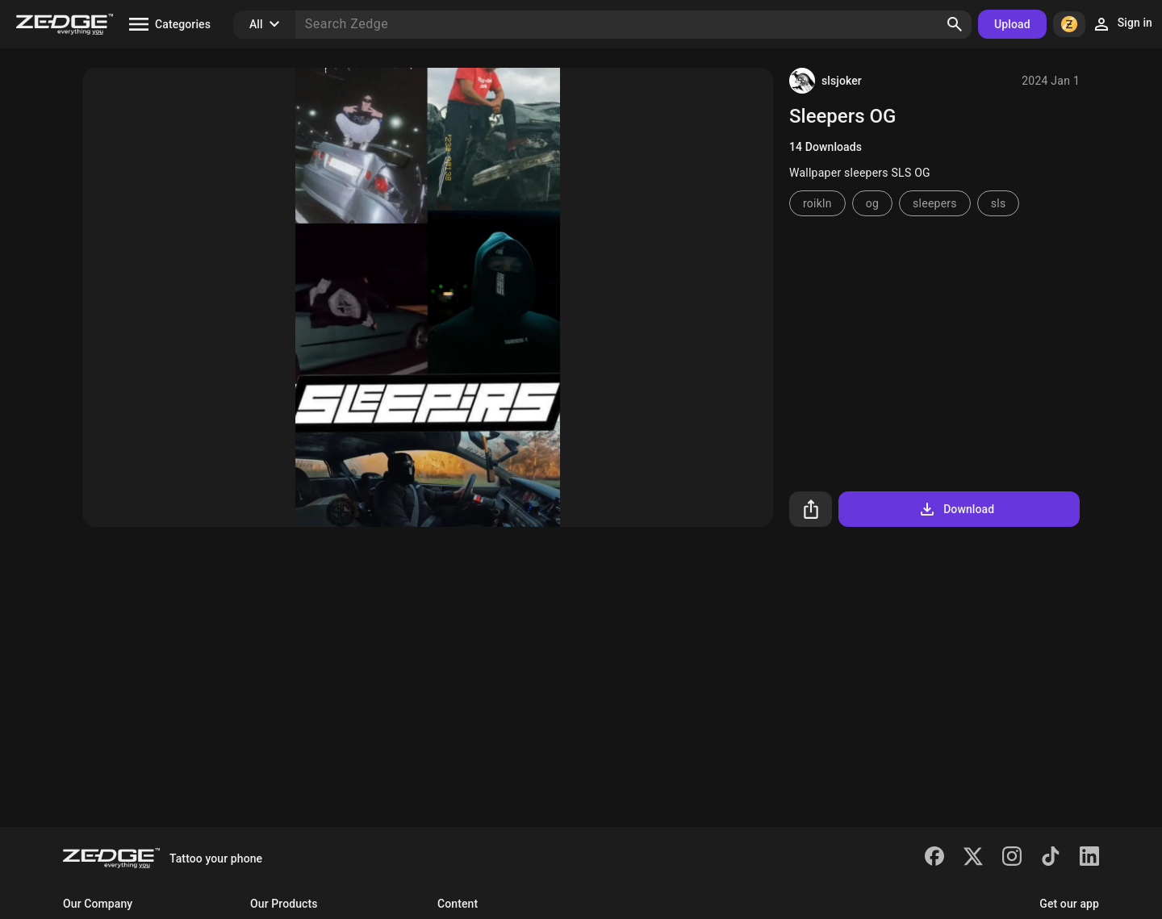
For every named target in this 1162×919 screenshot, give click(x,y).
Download (955, 509)
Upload (1012, 24)
